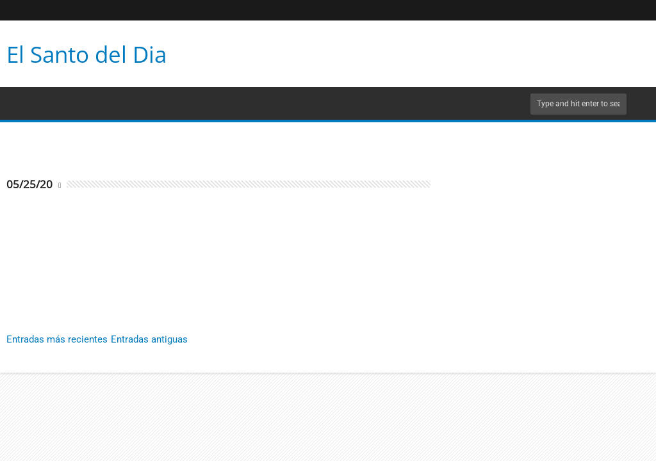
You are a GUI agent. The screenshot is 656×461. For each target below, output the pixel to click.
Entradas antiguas (149, 339)
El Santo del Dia (86, 54)
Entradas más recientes (57, 339)
